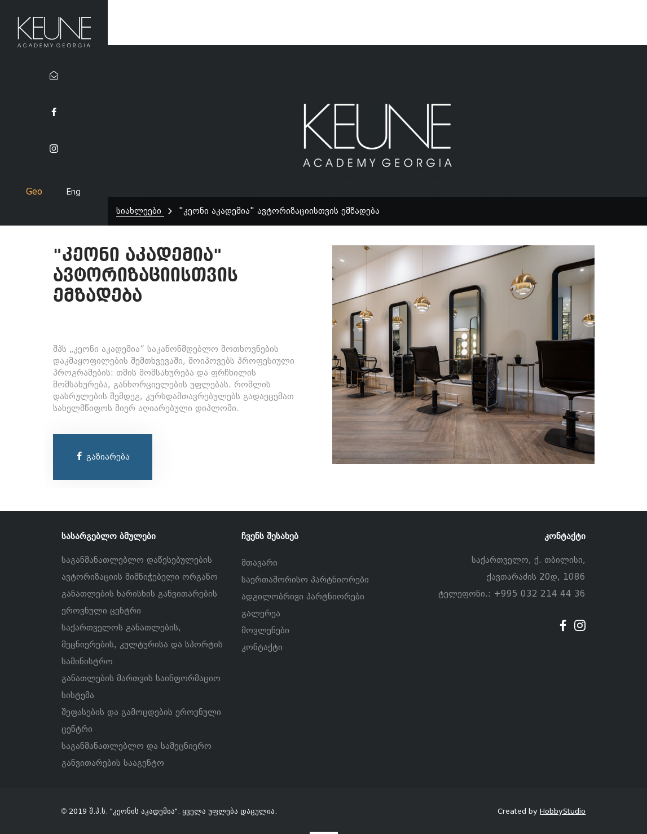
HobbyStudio (563, 811)
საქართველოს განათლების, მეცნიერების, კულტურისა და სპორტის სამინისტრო (142, 645)
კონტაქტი (262, 647)
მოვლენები (265, 630)
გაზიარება (102, 457)
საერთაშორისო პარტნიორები (305, 580)
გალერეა (260, 613)
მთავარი (259, 563)
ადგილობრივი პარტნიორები (302, 597)
